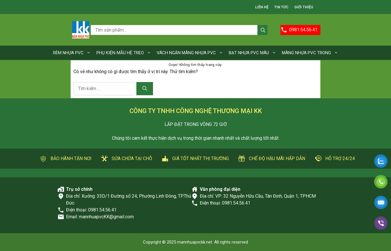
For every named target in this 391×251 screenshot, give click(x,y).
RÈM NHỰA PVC (73, 53)
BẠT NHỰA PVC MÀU (254, 53)
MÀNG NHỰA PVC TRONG (311, 53)
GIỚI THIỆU (303, 7)
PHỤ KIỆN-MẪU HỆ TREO (125, 53)
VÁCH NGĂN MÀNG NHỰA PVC (191, 53)
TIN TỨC (281, 7)
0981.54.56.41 (102, 210)
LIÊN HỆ (261, 7)
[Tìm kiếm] (144, 88)
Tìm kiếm (262, 30)
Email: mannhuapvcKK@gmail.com (100, 216)
